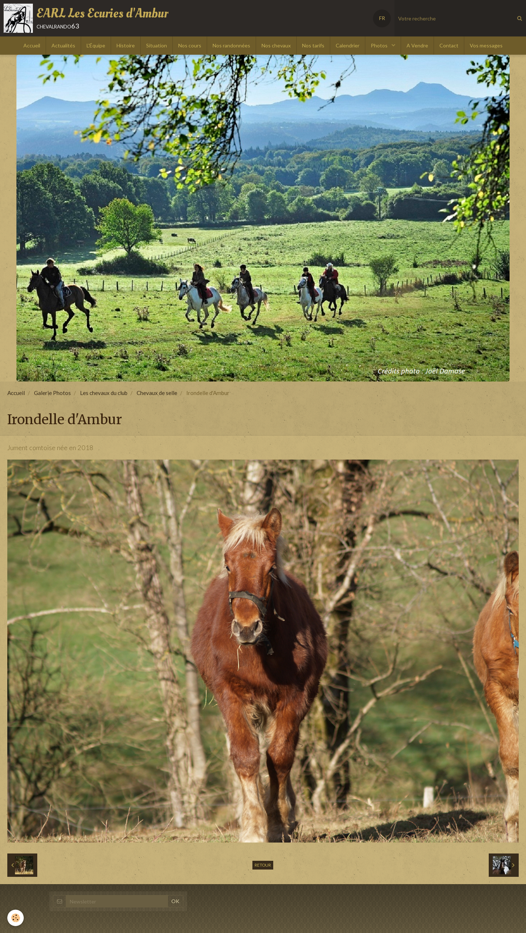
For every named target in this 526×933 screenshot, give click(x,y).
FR (382, 18)
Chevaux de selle (157, 393)
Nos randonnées (231, 45)
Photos (380, 45)
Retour (263, 865)
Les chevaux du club (103, 393)
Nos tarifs (313, 45)
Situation (156, 45)
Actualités (63, 45)
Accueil (31, 45)
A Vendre (417, 45)
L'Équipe (96, 45)
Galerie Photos (52, 393)
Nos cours (189, 45)
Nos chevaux (276, 45)
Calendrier (347, 45)
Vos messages (486, 45)
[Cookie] (15, 918)
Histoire (126, 45)
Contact (448, 45)
